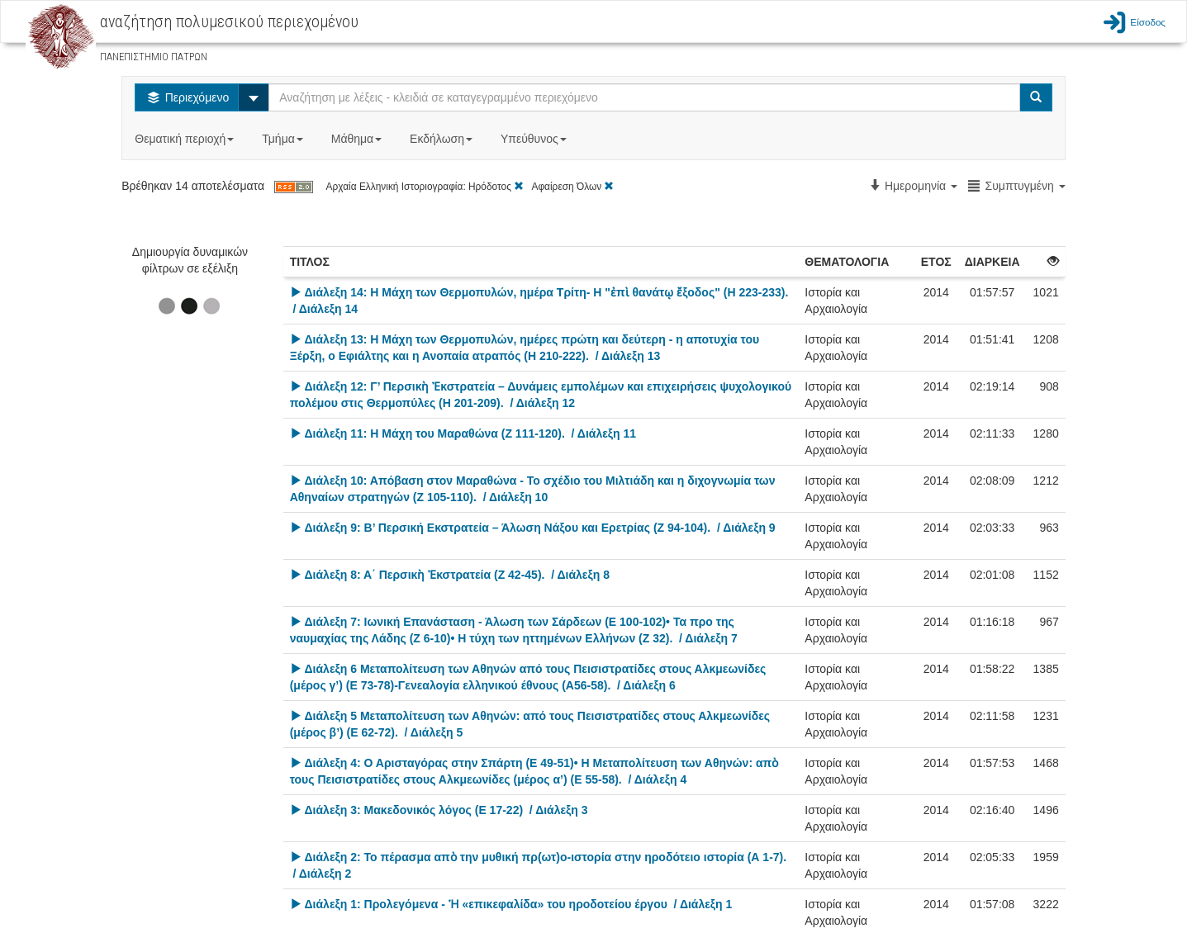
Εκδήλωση (443, 138)
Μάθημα (358, 138)
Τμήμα (284, 138)
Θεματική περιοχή (186, 138)
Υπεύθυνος (535, 138)
